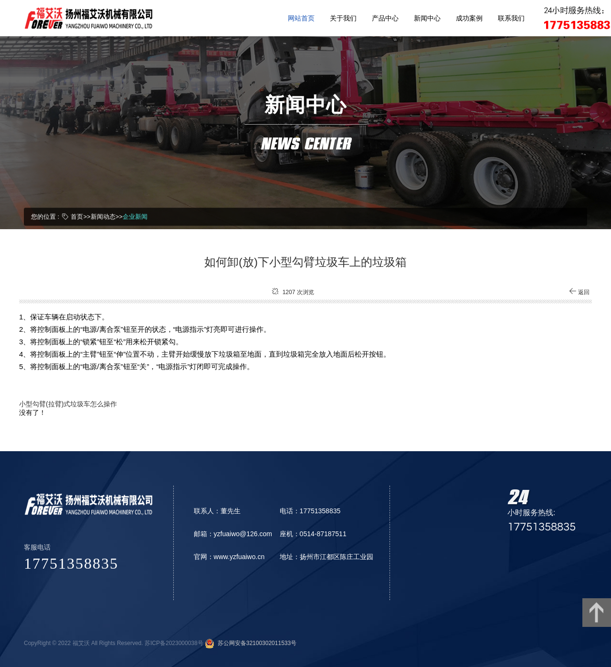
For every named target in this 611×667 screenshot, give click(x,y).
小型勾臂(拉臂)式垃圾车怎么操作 (68, 406)
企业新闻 (135, 216)
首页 (77, 216)
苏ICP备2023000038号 (174, 643)
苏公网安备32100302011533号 (255, 643)
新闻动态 (103, 216)
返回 (579, 294)
